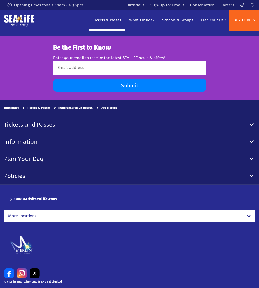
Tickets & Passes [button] (107, 20)
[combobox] (129, 216)
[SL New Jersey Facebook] (9, 273)
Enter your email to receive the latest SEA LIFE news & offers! (109, 57)
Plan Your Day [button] (213, 20)
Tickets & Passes (38, 108)
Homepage (11, 108)
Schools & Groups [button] (177, 20)
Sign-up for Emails (167, 5)
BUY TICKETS (244, 20)
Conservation (202, 5)
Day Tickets (109, 108)
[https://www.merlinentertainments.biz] (22, 244)
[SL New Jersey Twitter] (35, 273)
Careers (227, 5)
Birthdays (135, 5)
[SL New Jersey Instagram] (22, 273)
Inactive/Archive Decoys (75, 108)
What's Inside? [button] (142, 20)
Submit (129, 85)
